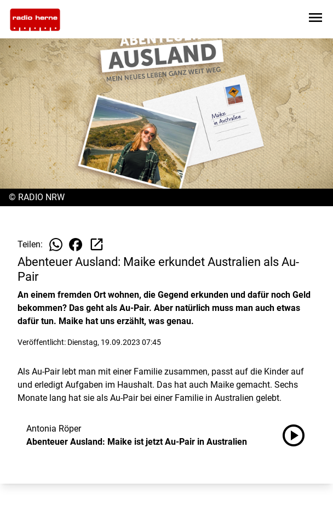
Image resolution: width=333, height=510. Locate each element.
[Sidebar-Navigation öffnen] (315, 19)
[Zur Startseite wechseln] (35, 19)
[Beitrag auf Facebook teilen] (75, 244)
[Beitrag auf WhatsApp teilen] (55, 244)
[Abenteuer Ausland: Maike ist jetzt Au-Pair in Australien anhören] (297, 435)
